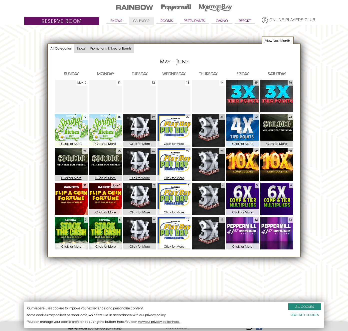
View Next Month (277, 41)
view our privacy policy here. (159, 321)
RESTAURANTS (194, 21)
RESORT (245, 21)
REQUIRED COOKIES (305, 315)
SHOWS (116, 21)
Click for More (71, 144)
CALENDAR (141, 21)
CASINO (222, 21)
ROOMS (167, 21)
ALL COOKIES (304, 306)
